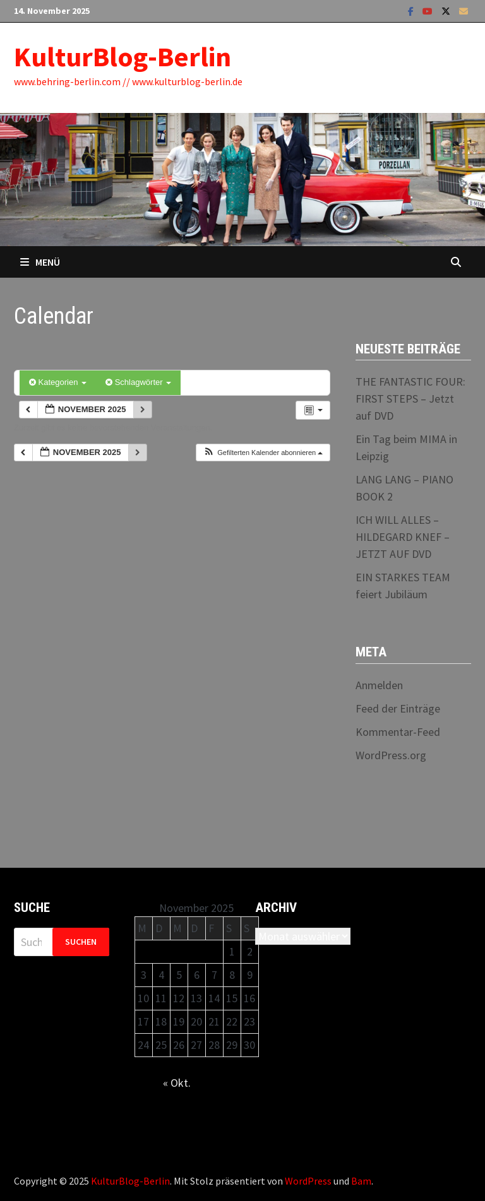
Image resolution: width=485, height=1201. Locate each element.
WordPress (308, 1180)
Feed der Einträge (398, 708)
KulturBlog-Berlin (122, 56)
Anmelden (379, 685)
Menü (40, 262)
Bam (361, 1180)
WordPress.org (391, 755)
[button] (262, 452)
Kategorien (58, 382)
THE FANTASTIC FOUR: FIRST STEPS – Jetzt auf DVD (410, 398)
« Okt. (177, 1082)
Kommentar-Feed (398, 732)
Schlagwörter (138, 382)
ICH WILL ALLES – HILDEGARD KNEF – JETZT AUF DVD (403, 536)
